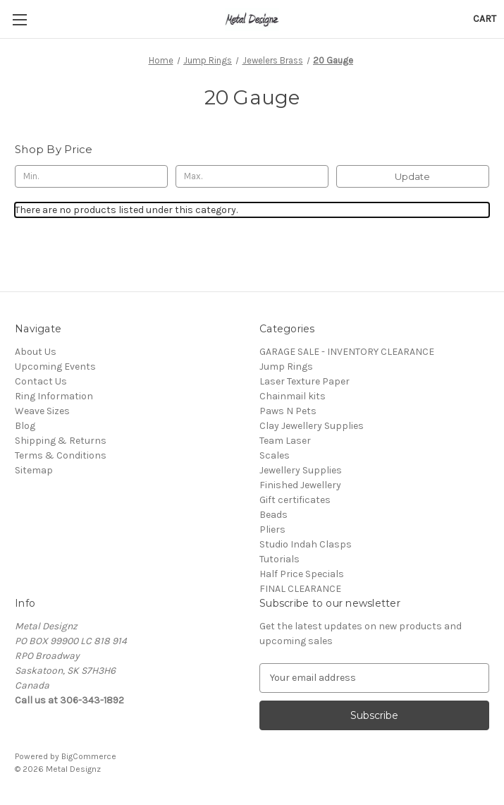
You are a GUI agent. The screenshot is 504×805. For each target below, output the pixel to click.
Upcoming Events (55, 367)
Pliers (272, 529)
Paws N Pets (287, 411)
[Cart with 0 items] (484, 18)
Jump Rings (286, 367)
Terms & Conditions (60, 455)
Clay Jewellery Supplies (311, 426)
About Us (35, 352)
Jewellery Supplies (300, 470)
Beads (273, 515)
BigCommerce (88, 756)
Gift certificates (295, 500)
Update (412, 176)
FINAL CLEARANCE (300, 589)
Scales (274, 455)
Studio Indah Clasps (305, 544)
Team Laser (285, 441)
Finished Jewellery (300, 485)
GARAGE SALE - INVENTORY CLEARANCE (346, 352)
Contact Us (41, 381)
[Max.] (252, 176)
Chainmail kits (292, 396)
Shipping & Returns (60, 441)
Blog (25, 426)
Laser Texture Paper (304, 381)
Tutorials (279, 559)
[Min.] (91, 176)
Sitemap (34, 470)
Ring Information (54, 396)
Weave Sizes (42, 411)
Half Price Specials (301, 574)
